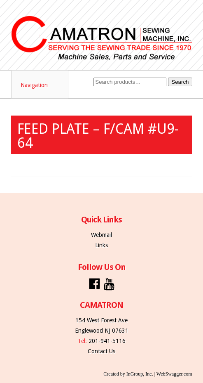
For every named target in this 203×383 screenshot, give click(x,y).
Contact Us (101, 351)
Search (180, 82)
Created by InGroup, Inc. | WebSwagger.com (147, 374)
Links (101, 245)
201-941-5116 (107, 341)
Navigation (40, 85)
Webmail (101, 235)
